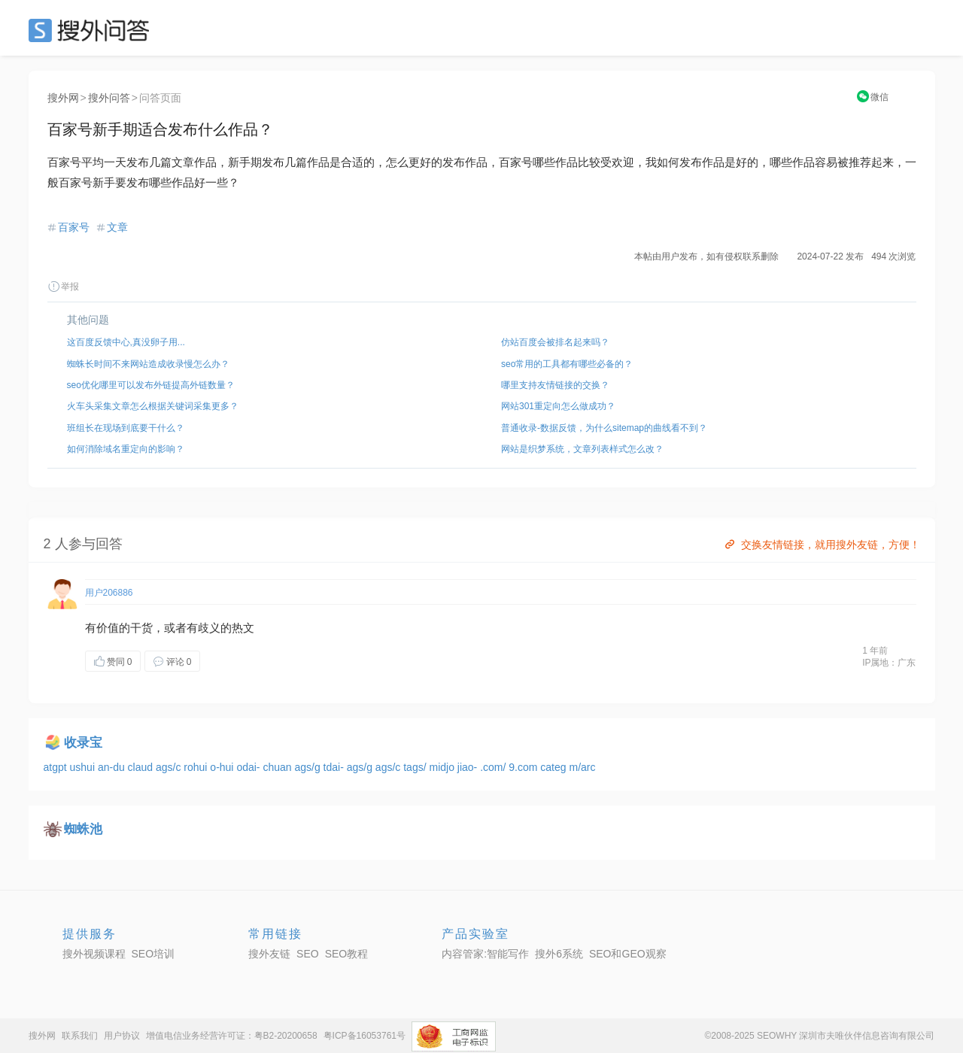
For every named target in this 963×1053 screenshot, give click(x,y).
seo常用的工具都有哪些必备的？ (567, 364)
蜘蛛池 (83, 829)
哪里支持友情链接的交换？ (555, 385)
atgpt (57, 767)
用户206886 (109, 592)
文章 (117, 227)
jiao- (468, 767)
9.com (524, 767)
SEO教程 (347, 954)
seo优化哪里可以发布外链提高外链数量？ (151, 385)
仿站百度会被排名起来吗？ (555, 342)
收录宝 (83, 743)
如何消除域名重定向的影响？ (125, 449)
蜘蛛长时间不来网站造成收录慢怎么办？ (148, 364)
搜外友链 (269, 954)
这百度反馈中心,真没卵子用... (126, 342)
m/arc (582, 767)
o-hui (223, 767)
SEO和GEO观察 (628, 954)
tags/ (416, 767)
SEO (92, 30)
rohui (197, 767)
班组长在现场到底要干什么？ (125, 428)
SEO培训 (153, 954)
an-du (113, 767)
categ (554, 767)
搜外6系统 (559, 954)
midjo (443, 767)
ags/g (308, 767)
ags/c (170, 767)
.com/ (494, 767)
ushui (84, 767)
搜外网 (63, 98)
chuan (278, 767)
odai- (249, 767)
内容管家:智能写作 (485, 954)
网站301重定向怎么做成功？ (558, 406)
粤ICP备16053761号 (365, 1035)
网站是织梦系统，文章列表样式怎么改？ (582, 449)
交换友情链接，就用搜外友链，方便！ (821, 545)
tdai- (335, 767)
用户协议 (122, 1035)
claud (142, 767)
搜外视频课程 (94, 954)
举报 (63, 286)
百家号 (74, 227)
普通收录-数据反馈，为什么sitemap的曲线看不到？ (604, 428)
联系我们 (80, 1035)
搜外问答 (109, 98)
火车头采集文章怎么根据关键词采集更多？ (152, 406)
